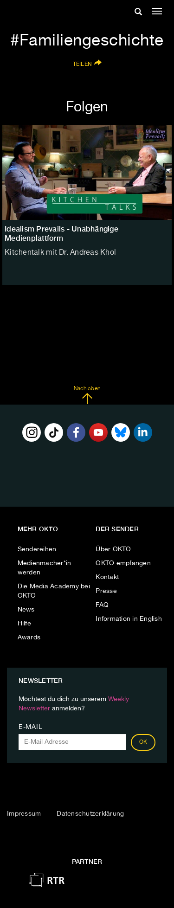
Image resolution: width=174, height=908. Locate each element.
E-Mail (30, 727)
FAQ (102, 605)
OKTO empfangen (123, 563)
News (26, 609)
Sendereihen (37, 549)
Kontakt (107, 577)
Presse (106, 591)
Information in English (129, 619)
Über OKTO (113, 549)
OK (143, 742)
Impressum (24, 814)
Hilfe (24, 623)
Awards (29, 637)
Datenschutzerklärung (90, 814)
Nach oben (87, 395)
